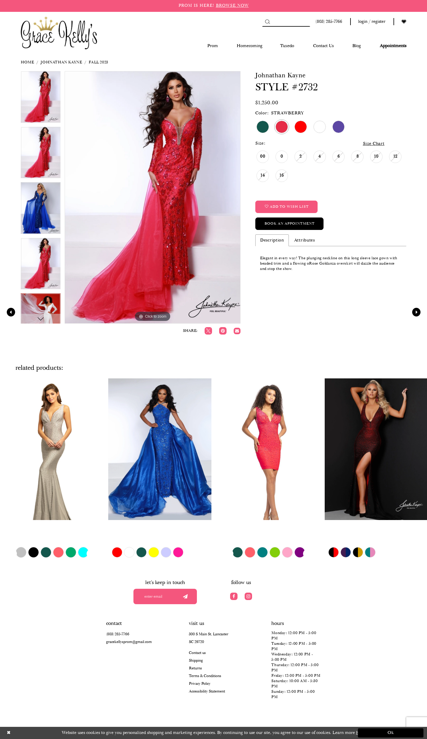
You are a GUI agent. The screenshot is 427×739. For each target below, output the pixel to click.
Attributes (304, 240)
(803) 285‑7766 (117, 634)
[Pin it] (223, 331)
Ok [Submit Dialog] (391, 732)
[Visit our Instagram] (248, 596)
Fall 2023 (98, 62)
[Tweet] (208, 331)
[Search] (286, 22)
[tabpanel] (40, 99)
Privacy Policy (200, 684)
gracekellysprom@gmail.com (129, 642)
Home (27, 62)
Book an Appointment (290, 223)
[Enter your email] (165, 596)
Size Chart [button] (374, 143)
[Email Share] (237, 331)
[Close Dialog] (36, 733)
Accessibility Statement (207, 691)
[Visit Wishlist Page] (404, 21)
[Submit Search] (267, 22)
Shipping (196, 660)
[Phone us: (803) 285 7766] (328, 21)
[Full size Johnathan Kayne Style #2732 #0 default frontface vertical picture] (152, 197)
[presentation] (51, 449)
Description (272, 240)
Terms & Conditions (205, 676)
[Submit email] (185, 596)
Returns (195, 668)
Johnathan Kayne (61, 62)
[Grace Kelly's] (59, 32)
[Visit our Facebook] (234, 596)
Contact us (197, 653)
